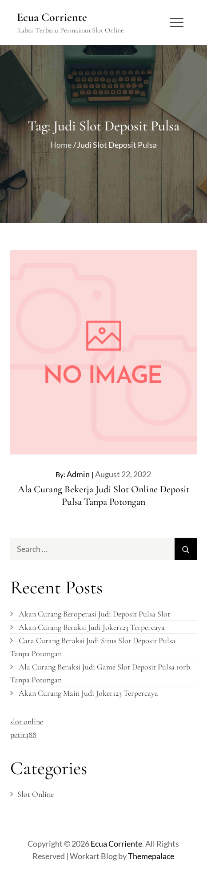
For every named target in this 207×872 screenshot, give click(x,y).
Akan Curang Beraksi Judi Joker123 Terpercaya (92, 627)
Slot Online (35, 794)
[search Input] (103, 549)
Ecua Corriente (52, 17)
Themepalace (151, 856)
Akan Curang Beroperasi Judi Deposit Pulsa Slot (94, 614)
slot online (26, 721)
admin (78, 474)
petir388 (23, 734)
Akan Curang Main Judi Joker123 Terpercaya (88, 693)
